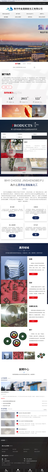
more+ (45, 379)
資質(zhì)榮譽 (18, 16)
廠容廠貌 (6, 16)
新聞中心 (42, 13)
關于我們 (18, 13)
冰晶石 (24, 63)
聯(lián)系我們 (42, 16)
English (44, 3)
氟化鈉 (4, 137)
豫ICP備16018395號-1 (6, 464)
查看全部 (20, 137)
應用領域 (30, 16)
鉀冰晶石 (29, 63)
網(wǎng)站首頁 (6, 13)
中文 (40, 3)
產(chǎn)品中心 (30, 13)
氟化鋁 (35, 134)
